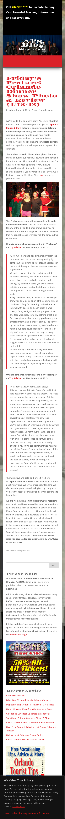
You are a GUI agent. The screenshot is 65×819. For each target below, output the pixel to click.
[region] (32, 797)
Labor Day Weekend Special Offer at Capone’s (28, 700)
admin (12, 110)
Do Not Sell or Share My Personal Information (26, 813)
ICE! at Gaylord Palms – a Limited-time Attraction (30, 722)
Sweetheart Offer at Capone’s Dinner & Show (28, 718)
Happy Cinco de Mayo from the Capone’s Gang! (29, 709)
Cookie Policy (18, 806)
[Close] (61, 778)
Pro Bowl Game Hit (15, 695)
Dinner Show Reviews (42, 110)
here (41, 175)
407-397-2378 (20, 7)
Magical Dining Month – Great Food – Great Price (30, 704)
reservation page (18, 634)
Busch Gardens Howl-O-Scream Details (25, 739)
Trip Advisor (15, 247)
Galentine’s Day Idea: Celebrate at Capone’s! (28, 713)
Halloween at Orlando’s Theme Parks (24, 735)
